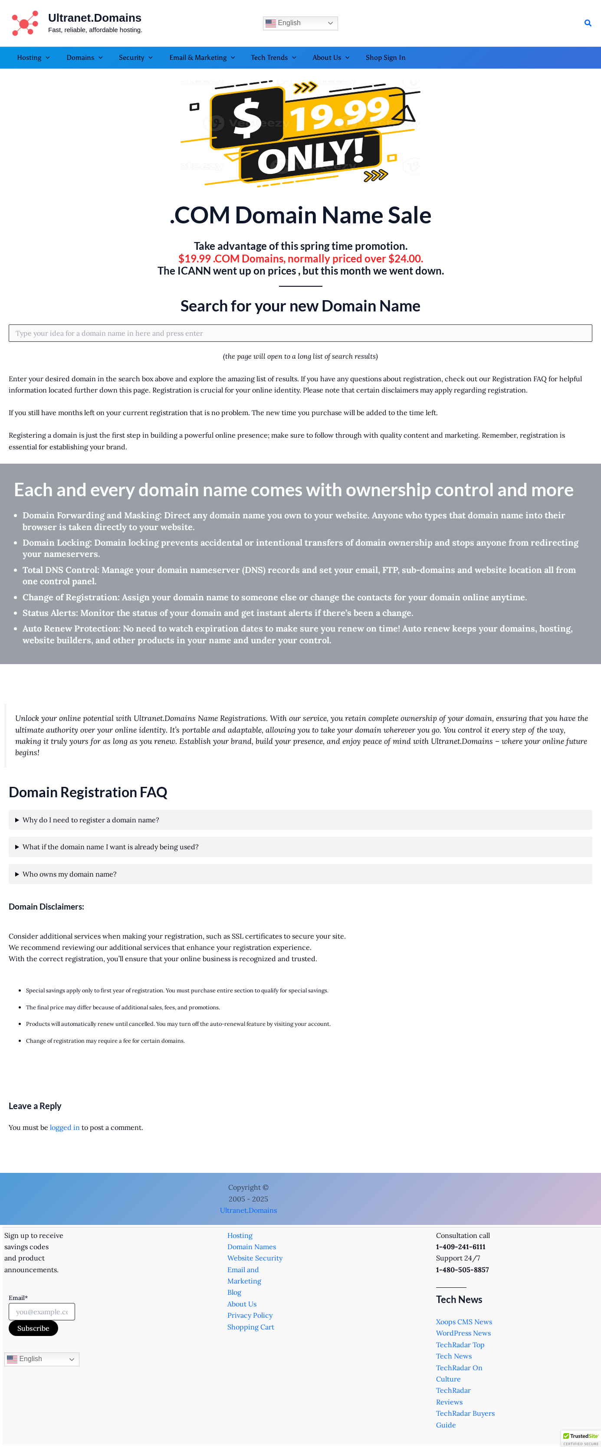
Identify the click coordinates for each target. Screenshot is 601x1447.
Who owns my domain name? (70, 874)
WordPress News (463, 1333)
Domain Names (251, 1246)
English (283, 23)
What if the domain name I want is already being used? (111, 846)
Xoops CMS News (464, 1321)
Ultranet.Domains (94, 17)
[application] (44, 58)
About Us (241, 1304)
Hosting (240, 1235)
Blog (234, 1292)
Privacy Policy (250, 1315)
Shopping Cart (250, 1327)
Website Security (254, 1258)
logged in (65, 1127)
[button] (588, 23)
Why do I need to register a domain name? (91, 819)
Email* (18, 1298)
